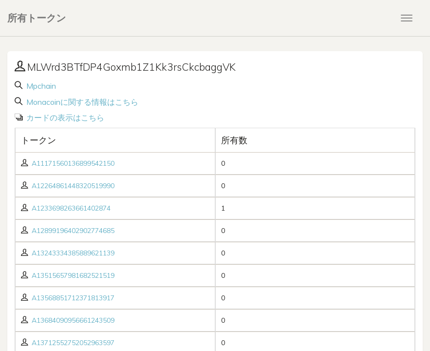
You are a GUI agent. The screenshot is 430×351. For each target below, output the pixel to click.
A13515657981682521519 (73, 275)
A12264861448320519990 (73, 185)
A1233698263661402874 (71, 208)
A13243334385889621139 (73, 253)
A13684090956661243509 (73, 320)
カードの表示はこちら (64, 117)
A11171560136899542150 (73, 163)
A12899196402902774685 (73, 230)
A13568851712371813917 (73, 297)
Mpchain (40, 86)
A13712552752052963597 (73, 342)
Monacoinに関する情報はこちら (81, 102)
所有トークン (36, 18)
